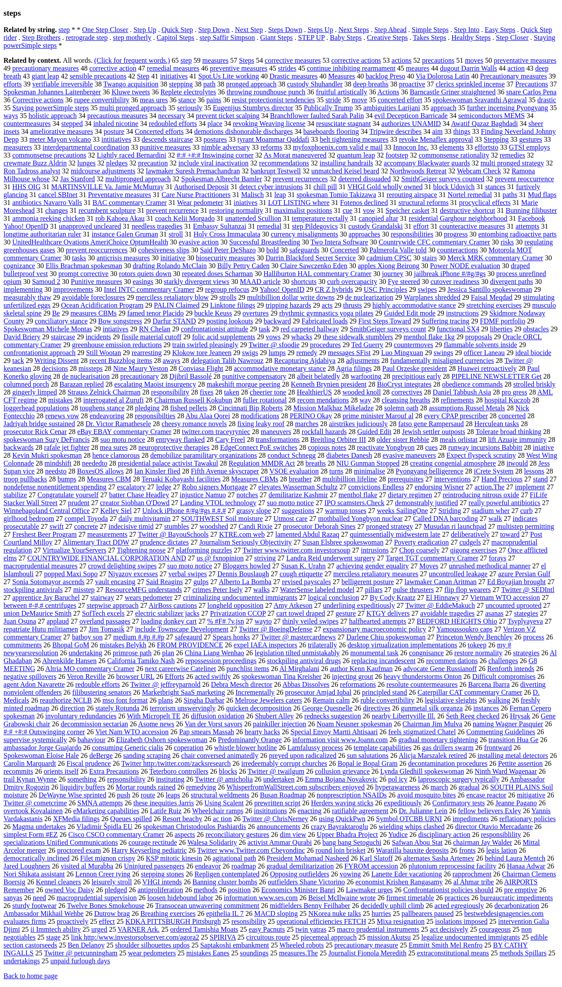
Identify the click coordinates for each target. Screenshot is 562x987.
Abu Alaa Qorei (208, 416)
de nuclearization (369, 297)
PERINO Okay (311, 416)
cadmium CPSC (388, 258)
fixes (206, 392)
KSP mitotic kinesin (174, 858)
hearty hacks (262, 732)
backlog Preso (385, 76)
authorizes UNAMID (411, 123)
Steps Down (285, 29)
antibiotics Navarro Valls (47, 202)
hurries (381, 913)
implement (530, 487)
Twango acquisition (131, 84)
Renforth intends (510, 668)
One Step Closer (105, 29)
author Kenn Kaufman (361, 668)
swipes (427, 289)
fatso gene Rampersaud (431, 423)
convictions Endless (376, 487)
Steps (246, 60)
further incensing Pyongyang (507, 107)
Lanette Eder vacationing (406, 874)
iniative (543, 447)
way (365, 400)
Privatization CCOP (238, 613)
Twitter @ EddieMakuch (440, 605)
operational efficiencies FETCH (321, 921)
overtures (255, 313)
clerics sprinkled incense (470, 84)
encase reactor (486, 795)
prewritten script (277, 803)
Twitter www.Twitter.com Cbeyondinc (251, 850)
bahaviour (91, 739)
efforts (13, 84)
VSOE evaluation (294, 471)
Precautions (531, 84)
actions (401, 60)
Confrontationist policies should (448, 890)
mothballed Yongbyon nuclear (360, 518)
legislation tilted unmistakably (297, 653)
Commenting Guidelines (500, 732)
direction (72, 708)
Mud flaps (542, 194)
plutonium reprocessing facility (452, 866)
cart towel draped (300, 613)
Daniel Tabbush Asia (462, 392)
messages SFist (349, 352)
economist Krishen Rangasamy (399, 882)
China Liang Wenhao (214, 653)
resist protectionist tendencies (273, 100)
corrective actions (356, 60)
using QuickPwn (342, 818)
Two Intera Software (339, 242)
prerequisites (406, 479)
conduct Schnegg (291, 455)
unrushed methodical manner (489, 566)
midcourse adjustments (103, 171)
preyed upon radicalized (302, 755)
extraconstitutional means (453, 953)
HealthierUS (314, 392)
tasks (79, 258)
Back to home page (31, 976)
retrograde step (87, 37)
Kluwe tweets (131, 92)
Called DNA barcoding (445, 518)
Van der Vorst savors (213, 724)
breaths (316, 463)
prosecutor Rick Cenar (35, 431)
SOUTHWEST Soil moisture (222, 518)
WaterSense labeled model (317, 589)
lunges (86, 163)
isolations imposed (461, 921)
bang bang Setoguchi (351, 842)
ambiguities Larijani (392, 107)
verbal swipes (188, 574)
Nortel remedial (470, 194)
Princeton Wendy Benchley (474, 637)
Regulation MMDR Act (262, 463)
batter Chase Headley (139, 495)
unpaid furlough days (80, 961)
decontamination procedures (447, 763)
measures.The (298, 953)
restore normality (478, 653)
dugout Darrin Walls (468, 68)
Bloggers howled (246, 566)
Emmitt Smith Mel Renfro (446, 945)
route (147, 795)
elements (451, 147)
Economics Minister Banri (298, 890)
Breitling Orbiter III (338, 439)
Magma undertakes (39, 826)
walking (498, 700)
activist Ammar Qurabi (280, 842)
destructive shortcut (467, 210)
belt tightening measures (354, 139)
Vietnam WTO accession (505, 597)
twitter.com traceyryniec (216, 431)
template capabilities (382, 747)
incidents (98, 337)
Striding (450, 510)
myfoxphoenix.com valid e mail (337, 147)
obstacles (536, 329)
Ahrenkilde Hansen (69, 660)
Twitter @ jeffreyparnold (165, 684)
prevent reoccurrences (97, 250)
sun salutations (368, 755)
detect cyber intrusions (271, 186)
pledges (117, 163)
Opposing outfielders (299, 874)
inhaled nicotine (115, 123)
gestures (530, 139)
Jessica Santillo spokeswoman (489, 289)
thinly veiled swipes (310, 621)
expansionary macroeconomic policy (374, 629)
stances (495, 186)
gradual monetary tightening (438, 739)
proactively (72, 921)
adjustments (362, 360)
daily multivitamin (145, 518)
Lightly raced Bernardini (131, 155)
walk (495, 518)
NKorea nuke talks (334, 913)
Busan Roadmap (283, 795)
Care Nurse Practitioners (196, 194)
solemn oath (401, 408)
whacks (301, 337)
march (439, 787)
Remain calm (331, 700)
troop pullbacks (25, 479)
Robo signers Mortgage (215, 487)
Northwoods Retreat (418, 171)
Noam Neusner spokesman (354, 724)
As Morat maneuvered (294, 155)
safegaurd (188, 637)
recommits (18, 771)
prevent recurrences (300, 179)
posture (114, 131)
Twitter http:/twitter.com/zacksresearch (176, 763)
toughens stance (102, 408)
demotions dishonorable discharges (243, 131)
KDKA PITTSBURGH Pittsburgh (173, 921)
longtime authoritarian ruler (42, 234)
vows (273, 337)
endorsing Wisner (439, 487)
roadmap (243, 866)
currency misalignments (304, 234)
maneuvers (276, 431)
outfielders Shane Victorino (306, 882)
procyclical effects (485, 202)
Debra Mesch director (242, 684)
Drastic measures (294, 76)
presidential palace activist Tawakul (168, 463)
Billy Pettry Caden (243, 265)
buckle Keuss (213, 313)
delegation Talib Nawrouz (227, 360)
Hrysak (520, 716)
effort (421, 226)
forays (497, 558)
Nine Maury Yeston (140, 368)
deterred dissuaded (365, 179)
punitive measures (165, 147)
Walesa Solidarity (212, 842)
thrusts (352, 305)
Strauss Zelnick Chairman (104, 392)
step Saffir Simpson (227, 37)
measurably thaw (27, 297)
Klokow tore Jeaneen (201, 352)
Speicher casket (407, 210)
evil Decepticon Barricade (411, 115)
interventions (452, 479)
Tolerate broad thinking (508, 431)
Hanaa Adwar (526, 866)
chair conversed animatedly (220, 755)
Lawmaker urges (369, 890)
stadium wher (491, 510)
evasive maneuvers (409, 455)
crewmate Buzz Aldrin (35, 163)
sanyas (13, 897)
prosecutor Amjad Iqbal (318, 692)
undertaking (85, 653)
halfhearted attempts (377, 621)
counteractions (457, 250)
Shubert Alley (274, 716)
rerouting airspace (412, 194)
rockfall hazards (324, 431)
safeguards (304, 250)
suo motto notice (290, 502)
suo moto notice (189, 566)
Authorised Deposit (201, 186)
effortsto (486, 147)
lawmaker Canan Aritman (440, 581)
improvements (73, 289)
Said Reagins (164, 581)
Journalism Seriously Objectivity (245, 542)
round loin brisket (341, 850)
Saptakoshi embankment (234, 945)
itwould (517, 463)
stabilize (15, 495)
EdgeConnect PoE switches (258, 447)
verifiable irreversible (62, 84)
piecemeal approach (329, 937)
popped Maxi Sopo (70, 574)
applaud (58, 621)
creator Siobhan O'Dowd (134, 502)
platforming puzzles (204, 550)
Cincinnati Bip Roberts (250, 408)
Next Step (249, 29)
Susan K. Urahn (303, 566)
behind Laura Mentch (515, 858)
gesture (345, 613)
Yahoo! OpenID (281, 289)
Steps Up (320, 29)
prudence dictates (164, 542)
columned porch (26, 384)
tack (18, 360)
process (533, 637)
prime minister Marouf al (377, 416)
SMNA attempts (100, 803)
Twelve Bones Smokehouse (106, 905)
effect (107, 921)
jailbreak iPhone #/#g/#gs (450, 273)
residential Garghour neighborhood (458, 218)
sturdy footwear (34, 905)
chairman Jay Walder (482, 842)
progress (456, 234)
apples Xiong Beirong (388, 265)
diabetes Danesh (349, 455)
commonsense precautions (49, 155)
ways (11, 115)
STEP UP (311, 37)
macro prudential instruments (378, 929)
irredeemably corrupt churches (284, 763)
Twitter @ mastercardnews (298, 637)
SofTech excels (103, 613)
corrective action (112, 68)
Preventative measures (119, 194)
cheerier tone (268, 392)
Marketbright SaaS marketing (183, 692)
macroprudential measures (40, 566)
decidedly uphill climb (392, 905)
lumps (277, 352)
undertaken (279, 779)
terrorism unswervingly (183, 708)
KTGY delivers (388, 613)
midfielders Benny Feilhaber (310, 905)
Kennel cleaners (58, 882)
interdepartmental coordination (86, 147)
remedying (201, 787)
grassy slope (254, 510)
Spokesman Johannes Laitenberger (52, 92)
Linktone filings (232, 305)
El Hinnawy (443, 597)
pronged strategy (389, 526)
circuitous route (268, 937)
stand (540, 479)
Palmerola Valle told (397, 250)
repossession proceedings (220, 660)
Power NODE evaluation (465, 265)
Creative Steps (387, 37)
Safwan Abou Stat (417, 842)
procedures (325, 344)
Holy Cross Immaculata (227, 234)
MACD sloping (276, 913)
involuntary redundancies (80, 716)
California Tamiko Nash (141, 660)
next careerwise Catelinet (180, 668)
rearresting (147, 352)
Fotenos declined (364, 202)
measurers (18, 147)
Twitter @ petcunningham (80, 953)
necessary (171, 115)
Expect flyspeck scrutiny (481, 455)
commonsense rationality (454, 155)
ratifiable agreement (360, 811)
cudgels (470, 542)
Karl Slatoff (376, 858)
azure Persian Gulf (524, 574)
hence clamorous (116, 455)
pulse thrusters (413, 589)
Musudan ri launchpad (455, 526)
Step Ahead (390, 29)
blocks (228, 771)
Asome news (156, 724)
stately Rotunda (117, 708)
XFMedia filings (76, 818)
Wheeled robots (302, 945)
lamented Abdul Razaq (307, 534)
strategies (526, 653)
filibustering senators (102, 692)
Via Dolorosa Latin (443, 76)
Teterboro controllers (178, 771)
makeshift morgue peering (244, 384)
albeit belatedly (318, 376)
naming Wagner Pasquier (508, 724)
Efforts (174, 676)
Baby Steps (345, 37)
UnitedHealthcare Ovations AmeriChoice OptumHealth (90, 242)
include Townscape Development (181, 629)
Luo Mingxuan (402, 352)
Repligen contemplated (227, 874)
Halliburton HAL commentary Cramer (317, 273)
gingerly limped (34, 392)
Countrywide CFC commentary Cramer (434, 242)
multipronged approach (138, 179)
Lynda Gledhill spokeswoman (422, 771)
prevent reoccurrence (524, 179)
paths (509, 194)
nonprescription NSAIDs (352, 795)
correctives (406, 392)
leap (280, 194)
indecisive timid (131, 526)
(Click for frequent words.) (132, 60)
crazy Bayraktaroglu (339, 826)
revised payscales (306, 581)
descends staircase (167, 139)
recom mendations (323, 400)
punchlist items (248, 668)
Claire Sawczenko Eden (313, 265)
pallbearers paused (428, 913)
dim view (293, 834)
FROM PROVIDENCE (190, 645)
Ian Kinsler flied (157, 471)
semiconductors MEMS (491, 115)
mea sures (114, 447)
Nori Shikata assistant (34, 874)
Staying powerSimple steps (50, 107)
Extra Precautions (114, 771)
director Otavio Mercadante (494, 826)
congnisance (426, 653)
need (39, 897)
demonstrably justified (426, 502)
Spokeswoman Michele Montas (48, 329)
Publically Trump (328, 107)
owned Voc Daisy (69, 890)
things (461, 131)
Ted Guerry (367, 344)
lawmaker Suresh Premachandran (193, 171)
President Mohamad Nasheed (308, 858)
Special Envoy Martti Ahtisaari (334, 732)
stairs (429, 258)
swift (57, 526)
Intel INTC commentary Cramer (149, 289)
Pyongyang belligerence (429, 471)
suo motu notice (122, 439)
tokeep (477, 645)
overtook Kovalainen (33, 811)
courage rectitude (152, 842)
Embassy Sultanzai (219, 226)
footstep (396, 155)
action (516, 68)
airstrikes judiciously (358, 423)
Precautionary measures (513, 76)
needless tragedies (157, 226)
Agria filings (353, 368)
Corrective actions (38, 100)
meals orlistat (459, 439)
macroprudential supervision (97, 897)
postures (215, 139)
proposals (478, 337)
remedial (269, 226)
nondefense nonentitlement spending (55, 487)
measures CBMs (93, 313)
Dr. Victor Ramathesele (118, 423)
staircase (63, 337)
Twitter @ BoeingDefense (275, 629)
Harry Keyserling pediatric (149, 850)
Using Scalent (224, 803)
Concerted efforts (159, 131)
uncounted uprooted (514, 605)
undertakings (22, 961)
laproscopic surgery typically (458, 779)
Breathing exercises (168, 913)
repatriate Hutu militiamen (41, 629)
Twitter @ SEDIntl (528, 589)
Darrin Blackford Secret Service (311, 258)
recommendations (284, 163)
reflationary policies (527, 818)
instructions (462, 313)
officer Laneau (484, 352)
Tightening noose (141, 550)
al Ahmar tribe (474, 882)
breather (300, 479)
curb (526, 510)
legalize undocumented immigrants (470, 937)
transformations (277, 439)
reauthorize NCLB (66, 700)
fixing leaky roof (261, 423)
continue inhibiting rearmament (351, 68)
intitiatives (116, 139)
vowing (350, 874)
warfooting (365, 376)
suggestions (297, 510)
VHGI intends (162, 882)
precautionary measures (45, 68)
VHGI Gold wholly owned (384, 186)
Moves (429, 566)
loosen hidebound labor (180, 897)
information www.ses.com (261, 897)
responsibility (170, 392)
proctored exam (79, 850)
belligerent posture (368, 581)
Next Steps (354, 29)
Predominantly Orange (249, 739)
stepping (181, 84)
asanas (494, 613)
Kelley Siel (116, 510)
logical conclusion (333, 597)
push (123, 795)
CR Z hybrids (334, 289)
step (64, 29)
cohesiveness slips (164, 250)
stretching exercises (494, 305)
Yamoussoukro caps (464, 629)
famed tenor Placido (155, 313)
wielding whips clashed (411, 826)
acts (327, 305)
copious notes (327, 447)
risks (507, 242)
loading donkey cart (169, 621)
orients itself (61, 771)
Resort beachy (182, 818)
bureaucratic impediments (516, 897)
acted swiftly (213, 676)
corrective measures (293, 60)
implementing (23, 289)
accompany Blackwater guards (427, 163)
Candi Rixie (255, 526)
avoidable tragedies (447, 613)
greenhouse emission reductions (117, 344)
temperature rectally (320, 218)
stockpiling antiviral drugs (304, 660)
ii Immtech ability (55, 929)
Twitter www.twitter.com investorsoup (296, 550)
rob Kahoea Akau (119, 218)
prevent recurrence (172, 210)
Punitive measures (96, 281)
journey (392, 273)
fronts (467, 850)
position (239, 890)
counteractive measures (472, 226)
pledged (116, 890)
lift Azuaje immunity (517, 439)
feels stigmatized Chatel (422, 732)
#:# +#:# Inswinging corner (215, 155)
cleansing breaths (406, 400)
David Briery (22, 337)
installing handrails (346, 163)
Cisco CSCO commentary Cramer (116, 834)
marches (306, 423)
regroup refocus (227, 289)
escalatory (131, 487)
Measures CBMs (254, 479)
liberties (501, 329)
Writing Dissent (56, 360)
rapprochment (471, 874)
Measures (341, 76)
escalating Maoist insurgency (155, 384)
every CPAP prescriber (456, 416)
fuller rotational (265, 400)
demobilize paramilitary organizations (203, 455)
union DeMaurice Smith (38, 613)
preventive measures (238, 68)
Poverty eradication (421, 542)
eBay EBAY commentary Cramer (124, 431)
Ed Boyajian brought (516, 581)
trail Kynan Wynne (30, 779)
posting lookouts (229, 321)
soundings (254, 953)
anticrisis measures (123, 258)
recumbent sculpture (107, 210)
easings (143, 281)
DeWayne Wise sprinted (72, 795)
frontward (498, 747)
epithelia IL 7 (225, 913)
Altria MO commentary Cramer (89, 668)
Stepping (496, 139)
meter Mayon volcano (60, 139)
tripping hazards (288, 305)
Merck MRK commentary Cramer (495, 258)
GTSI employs (529, 147)
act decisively (449, 929)
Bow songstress (120, 321)
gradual (469, 787)
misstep (84, 589)
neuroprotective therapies (173, 447)
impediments (471, 818)
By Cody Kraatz (392, 597)
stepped (72, 123)
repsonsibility (126, 779)
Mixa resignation (401, 921)
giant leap (45, 76)
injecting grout (352, 676)
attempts (527, 226)
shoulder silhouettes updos (152, 945)
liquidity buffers (82, 787)
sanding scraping (147, 755)
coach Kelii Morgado (185, 218)
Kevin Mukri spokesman (47, 455)
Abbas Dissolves (305, 684)
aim (437, 131)
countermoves (413, 344)
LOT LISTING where (298, 202)
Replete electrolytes (188, 92)
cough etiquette (301, 574)
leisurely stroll (111, 882)
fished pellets (189, 408)
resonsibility (248, 921)
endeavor (208, 866)
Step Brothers (41, 37)
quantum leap (356, 155)
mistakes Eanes (207, 953)
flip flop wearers (467, 589)
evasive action (199, 242)
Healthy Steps (470, 37)
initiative (172, 258)
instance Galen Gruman (125, 234)
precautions (438, 60)
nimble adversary (226, 147)
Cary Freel (230, 439)
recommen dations (452, 660)
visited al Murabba (87, 866)
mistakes (60, 400)
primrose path (132, 653)
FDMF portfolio (503, 321)
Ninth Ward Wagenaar (506, 771)
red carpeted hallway (310, 329)
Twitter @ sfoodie (274, 344)
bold (273, 250)
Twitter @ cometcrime (35, 803)
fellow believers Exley (489, 811)
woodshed (214, 526)
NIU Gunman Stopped (368, 463)
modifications (260, 416)
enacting (309, 811)
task (264, 329)
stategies (526, 613)
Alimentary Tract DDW (96, 542)
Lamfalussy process (315, 747)
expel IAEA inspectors (265, 645)
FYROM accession (371, 866)
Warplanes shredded (432, 297)
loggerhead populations (36, 408)
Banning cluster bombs (224, 882)
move (359, 100)
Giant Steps (276, 37)
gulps (201, 581)
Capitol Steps (176, 37)
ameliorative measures (61, 131)
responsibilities (412, 234)
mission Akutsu (389, 937)
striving (265, 558)
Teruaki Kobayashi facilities (180, 479)
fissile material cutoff (152, 337)
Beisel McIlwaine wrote (342, 897)
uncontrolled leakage (458, 574)
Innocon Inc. (411, 147)
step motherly (132, 37)
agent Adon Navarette (34, 684)
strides (287, 68)
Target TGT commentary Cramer (431, 558)
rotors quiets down (145, 273)
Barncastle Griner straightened (452, 92)
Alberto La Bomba (245, 581)
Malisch (252, 194)
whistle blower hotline (245, 747)
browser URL (135, 676)
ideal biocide (533, 352)
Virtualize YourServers (75, 550)
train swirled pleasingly (205, 344)
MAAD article (260, 281)
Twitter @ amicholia (224, 779)
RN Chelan (154, 329)
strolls (227, 297)
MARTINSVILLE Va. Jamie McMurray (107, 186)
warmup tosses (346, 510)
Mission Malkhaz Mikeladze (333, 408)
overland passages (104, 621)
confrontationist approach (40, 352)
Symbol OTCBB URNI (409, 818)
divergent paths (511, 281)
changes (56, 210)
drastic (546, 100)
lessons (534, 471)
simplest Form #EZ (31, 834)
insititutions (270, 811)
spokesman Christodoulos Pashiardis (194, 826)
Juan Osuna (20, 621)
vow (369, 210)
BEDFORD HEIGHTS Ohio (457, 621)
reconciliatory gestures (237, 834)
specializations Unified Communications (61, 842)
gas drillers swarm (447, 747)
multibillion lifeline (349, 479)
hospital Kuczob (507, 400)
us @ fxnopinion (220, 558)
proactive (412, 84)
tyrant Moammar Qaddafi (274, 139)
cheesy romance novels (194, 423)
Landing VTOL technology (218, 502)
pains (213, 100)
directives (376, 708)
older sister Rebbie (403, 439)
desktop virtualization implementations (403, 645)
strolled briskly (534, 384)
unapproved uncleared (90, 226)
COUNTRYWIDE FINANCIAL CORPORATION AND (106, 558)
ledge (163, 487)
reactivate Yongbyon (386, 447)
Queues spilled (131, 818)
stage (53, 937)
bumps (67, 479)
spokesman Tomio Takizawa (336, 194)
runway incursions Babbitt (485, 447)
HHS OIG (26, 186)
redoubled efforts (173, 123)
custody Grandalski (375, 226)
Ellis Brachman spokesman (84, 265)
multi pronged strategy (512, 163)
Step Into (466, 29)
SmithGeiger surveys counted (442, 179)
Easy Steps (500, 29)
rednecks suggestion (332, 716)
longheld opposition (235, 605)
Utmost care (291, 518)
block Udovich (454, 186)
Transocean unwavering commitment (207, 905)
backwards (18, 447)
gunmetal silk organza (432, 708)
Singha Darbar (204, 700)
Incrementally (255, 692)
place (214, 123)
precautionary (139, 376)
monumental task (374, 653)
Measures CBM (109, 479)
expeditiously (403, 803)
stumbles (176, 526)
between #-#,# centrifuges (40, 605)
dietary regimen (410, 495)
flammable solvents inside (480, 344)
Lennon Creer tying (103, 874)
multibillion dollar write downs (291, 297)
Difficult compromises (504, 676)
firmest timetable (410, 897)
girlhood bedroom (29, 518)
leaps (173, 795)
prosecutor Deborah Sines (319, 526)
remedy (306, 352)
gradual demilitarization (300, 866)
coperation (189, 747)
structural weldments (220, 795)
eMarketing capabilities (106, 811)
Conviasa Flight (201, 368)
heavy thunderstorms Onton (423, 676)
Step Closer (512, 37)
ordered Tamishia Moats (204, 929)
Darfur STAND (174, 321)
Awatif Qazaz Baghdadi (484, 123)
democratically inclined (37, 858)
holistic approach (53, 115)
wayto (263, 621)
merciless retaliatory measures (375, 574)
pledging (147, 408)
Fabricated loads (325, 321)
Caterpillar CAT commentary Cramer (470, 692)
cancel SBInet (57, 194)
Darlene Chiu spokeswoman (385, 637)
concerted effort (400, 100)
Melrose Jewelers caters (268, 700)
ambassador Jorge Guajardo (42, 747)
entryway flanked (180, 439)
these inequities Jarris (163, 803)
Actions (389, 92)
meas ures (154, 100)
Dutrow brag (112, 913)
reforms (271, 147)
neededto (95, 463)
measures (215, 60)
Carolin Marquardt (30, 763)
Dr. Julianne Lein (423, 811)
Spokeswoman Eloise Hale (41, 755)
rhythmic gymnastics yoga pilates (326, 313)
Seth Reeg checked (473, 716)
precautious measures (117, 115)
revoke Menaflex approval (436, 139)
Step (143, 76)
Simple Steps (430, 29)
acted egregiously (459, 905)
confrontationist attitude (214, 329)
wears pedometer (149, 597)
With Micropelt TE (153, 716)
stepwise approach (113, 605)
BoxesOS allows (100, 471)
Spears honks (231, 637)
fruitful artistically (341, 92)
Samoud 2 (46, 281)
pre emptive (520, 890)
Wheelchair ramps (217, 811)
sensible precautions (98, 76)
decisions (55, 368)
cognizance (19, 265)
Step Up (144, 29)
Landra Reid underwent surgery (330, 558)
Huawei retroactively (487, 368)
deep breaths (370, 84)
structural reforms (423, 202)
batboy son (87, 637)
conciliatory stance (61, 321)
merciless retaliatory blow (172, 297)
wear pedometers (152, 953)
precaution (153, 163)
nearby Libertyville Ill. (403, 716)
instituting (170, 779)
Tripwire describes (395, 131)
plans (165, 700)
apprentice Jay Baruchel (46, 597)
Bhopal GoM (70, 645)
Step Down (214, 29)
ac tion (222, 818)
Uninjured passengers (154, 866)
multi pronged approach (132, 107)
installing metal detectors (512, 755)
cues (431, 447)
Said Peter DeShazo (228, 250)
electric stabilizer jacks (167, 613)
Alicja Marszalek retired (433, 755)
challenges (503, 660)
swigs (250, 352)
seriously (189, 107)
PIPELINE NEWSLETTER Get (496, 376)
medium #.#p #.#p (138, 637)
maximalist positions (303, 210)
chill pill (325, 186)
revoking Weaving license (269, 123)
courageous (495, 929)
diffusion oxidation (218, 716)
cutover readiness (454, 281)
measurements (107, 534)
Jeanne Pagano (516, 803)
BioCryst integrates (404, 384)
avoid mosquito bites (426, 795)
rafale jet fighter (66, 447)
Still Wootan (103, 352)
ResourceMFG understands (143, 589)
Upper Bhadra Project (347, 834)
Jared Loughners (27, 866)
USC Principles (385, 289)
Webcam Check (479, 171)
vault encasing (115, 581)
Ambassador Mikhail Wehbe (43, 913)
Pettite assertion (520, 763)
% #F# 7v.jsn (225, 621)
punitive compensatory (254, 376)
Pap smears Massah (206, 732)
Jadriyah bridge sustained (39, 423)
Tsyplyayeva (525, 621)
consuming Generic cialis (127, 747)
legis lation (501, 850)
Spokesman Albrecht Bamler (221, 179)
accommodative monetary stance (280, 368)
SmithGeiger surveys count (387, 329)
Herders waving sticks (342, 803)
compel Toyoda (86, 518)
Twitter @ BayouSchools (173, 534)
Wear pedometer (200, 202)
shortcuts (304, 281)
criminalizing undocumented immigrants (240, 597)
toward (509, 534)
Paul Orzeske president (414, 368)
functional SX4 (458, 329)
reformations (358, 684)
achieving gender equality (372, 566)
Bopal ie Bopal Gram (367, 763)
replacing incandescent (383, 660)
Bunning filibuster (531, 210)
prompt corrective (83, 273)
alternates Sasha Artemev (439, 858)
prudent (79, 502)
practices (457, 897)
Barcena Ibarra (489, 684)
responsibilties (155, 416)
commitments (23, 645)
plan (168, 653)
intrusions (375, 550)
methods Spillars (523, 953)
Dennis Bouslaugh (243, 574)
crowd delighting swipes (122, 566)
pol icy (397, 779)
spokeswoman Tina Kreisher (281, 676)
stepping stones (162, 874)
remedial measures (173, 68)
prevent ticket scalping (227, 115)
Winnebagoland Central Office (47, 510)
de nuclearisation (86, 376)
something (82, 779)
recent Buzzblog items (121, 360)
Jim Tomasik (107, 629)
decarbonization (516, 905)
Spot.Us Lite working (228, 76)
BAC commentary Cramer (130, 202)
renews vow (62, 416)
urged (99, 929)
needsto (56, 471)
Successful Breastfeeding (264, 242)
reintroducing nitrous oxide (481, 495)
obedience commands (472, 384)
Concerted (344, 250)
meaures (417, 68)
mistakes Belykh (123, 645)
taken (231, 392)
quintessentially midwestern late (395, 534)
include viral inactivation (213, 163)
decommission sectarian (94, 724)
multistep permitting (525, 526)
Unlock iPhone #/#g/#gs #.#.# (184, 510)
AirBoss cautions (173, 605)
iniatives (245, 202)
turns (336, 471)
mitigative (531, 795)
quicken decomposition (259, 708)
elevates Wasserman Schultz (298, 487)
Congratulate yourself (67, 495)
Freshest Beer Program (44, 534)
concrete (86, 526)
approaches (364, 234)
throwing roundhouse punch (266, 92)
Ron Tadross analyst (32, 171)
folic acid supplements (223, 337)
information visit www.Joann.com (340, 739)
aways (171, 360)
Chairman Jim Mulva (432, 724)
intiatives (116, 329)
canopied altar (378, 218)
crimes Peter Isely (217, 589)
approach (444, 107)
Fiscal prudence (89, 763)
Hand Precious (501, 479)
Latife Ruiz (165, 811)
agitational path (234, 858)
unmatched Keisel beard (345, 171)
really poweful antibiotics (504, 502)
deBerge (101, 755)
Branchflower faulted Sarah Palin (317, 115)
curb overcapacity (352, 281)
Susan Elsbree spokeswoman (343, 542)
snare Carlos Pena (531, 92)
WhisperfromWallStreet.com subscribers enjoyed (296, 787)
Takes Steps (429, 37)
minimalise (369, 471)
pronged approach (251, 84)
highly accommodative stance (414, 305)
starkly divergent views (196, 281)
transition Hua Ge (514, 739)
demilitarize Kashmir (298, 495)
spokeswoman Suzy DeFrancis (47, 439)
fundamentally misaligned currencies (442, 360)
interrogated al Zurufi (113, 400)
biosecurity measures (225, 258)
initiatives (173, 76)
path (209, 84)
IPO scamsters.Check (354, 502)
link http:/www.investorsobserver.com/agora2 (135, 937)
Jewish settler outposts (433, 431)
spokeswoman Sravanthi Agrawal (480, 100)
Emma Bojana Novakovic (341, 779)
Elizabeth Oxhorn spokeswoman (161, 739)
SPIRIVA (223, 937)
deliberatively (470, 534)
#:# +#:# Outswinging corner (44, 732)
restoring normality (236, 210)
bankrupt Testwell (275, 171)
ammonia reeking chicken (48, 218)
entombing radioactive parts (517, 234)
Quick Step (177, 29)
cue (347, 210)
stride (333, 100)
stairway (102, 597)
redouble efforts (98, 684)
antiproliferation (160, 890)
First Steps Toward (384, 321)
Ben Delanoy (86, 945)
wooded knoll (361, 392)
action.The (489, 487)
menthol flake (358, 495)
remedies (512, 155)
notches (247, 495)
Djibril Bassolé (190, 376)
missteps (91, 368)
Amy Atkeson (293, 605)
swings (443, 352)
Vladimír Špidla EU (104, 826)
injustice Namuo (203, 495)
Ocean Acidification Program (102, 305)
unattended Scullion (253, 218)
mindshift (57, 463)
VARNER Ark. (139, 929)
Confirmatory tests (458, 803)
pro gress (514, 392)
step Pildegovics (315, 226)
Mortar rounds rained (146, 787)
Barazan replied (82, 384)
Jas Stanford (77, 179)
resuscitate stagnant (343, 123)
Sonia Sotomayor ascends (48, 581)
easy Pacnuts (267, 929)
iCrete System (493, 471)
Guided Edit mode (410, 313)
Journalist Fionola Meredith (367, 953)
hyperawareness (397, 787)
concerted (512, 416)
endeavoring (107, 416)
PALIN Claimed (177, 305)
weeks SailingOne (402, 510)
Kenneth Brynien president (328, 384)
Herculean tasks (496, 423)
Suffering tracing (445, 321)
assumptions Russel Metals (467, 408)
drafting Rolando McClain (170, 265)
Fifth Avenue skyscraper (225, 471)
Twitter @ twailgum (276, 771)
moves (474, 60)
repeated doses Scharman (217, 273)
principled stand (384, 692)
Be (56, 313)
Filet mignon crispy (107, 858)
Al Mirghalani (299, 668)
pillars (373, 589)
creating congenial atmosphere (453, 463)
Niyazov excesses (133, 574)
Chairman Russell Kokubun (193, 400)
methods (205, 890)
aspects (185, 834)
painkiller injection (279, 724)
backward (277, 321)
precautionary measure (366, 945)
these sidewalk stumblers (358, 337)
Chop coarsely (419, 550)
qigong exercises (473, 550)
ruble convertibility (387, 700)
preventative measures (525, 60)
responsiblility (501, 834)
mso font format (125, 700)
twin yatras (311, 929)
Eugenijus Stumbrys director (253, 107)
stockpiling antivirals (33, 589)
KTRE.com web (242, 534)
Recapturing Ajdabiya (304, 360)
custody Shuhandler (315, 84)
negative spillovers (30, 676)
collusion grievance (342, 771)
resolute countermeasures (422, 684)
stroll (176, 234)
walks (261, 589)
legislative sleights (451, 700)
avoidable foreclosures (93, 297)
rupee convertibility (102, 100)
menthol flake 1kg (428, 337)
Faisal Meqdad (491, 297)
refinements (457, 400)
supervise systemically (35, 739)
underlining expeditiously (359, 605)
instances (486, 708)
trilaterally (322, 645)
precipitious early (416, 376)
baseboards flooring (331, 131)
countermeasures (27, 123)
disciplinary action (444, 834)
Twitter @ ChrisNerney (275, 818)
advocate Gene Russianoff (440, 668)
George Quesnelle (327, 708)
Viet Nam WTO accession (132, 732)
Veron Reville (86, 676)
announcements (279, 826)
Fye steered (404, 281)
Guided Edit (374, 431)
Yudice (397, 834)
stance (187, 100)
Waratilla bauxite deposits (412, 850)
